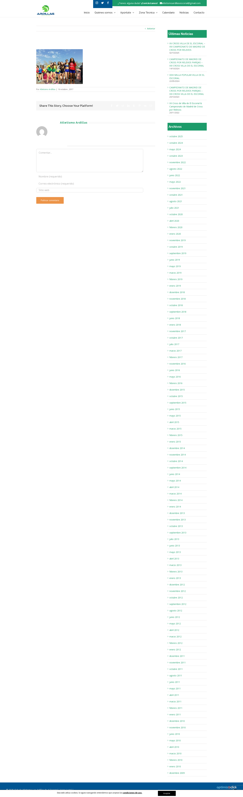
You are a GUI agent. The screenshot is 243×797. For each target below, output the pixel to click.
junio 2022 (174, 175)
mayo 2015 (175, 415)
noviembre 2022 (177, 162)
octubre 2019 (176, 246)
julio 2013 (174, 539)
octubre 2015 (176, 396)
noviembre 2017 (177, 331)
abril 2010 (174, 746)
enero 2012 (175, 649)
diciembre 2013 (177, 513)
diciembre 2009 (177, 772)
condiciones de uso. (132, 792)
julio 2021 (174, 207)
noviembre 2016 (177, 363)
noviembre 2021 (177, 188)
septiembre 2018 (177, 311)
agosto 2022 (175, 168)
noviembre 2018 (177, 298)
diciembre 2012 (177, 584)
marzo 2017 (175, 350)
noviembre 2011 (177, 662)
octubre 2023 (176, 155)
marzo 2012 (175, 636)
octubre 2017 (176, 337)
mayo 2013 (175, 552)
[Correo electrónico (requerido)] (89, 183)
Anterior (151, 28)
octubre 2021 (176, 194)
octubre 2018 (176, 305)
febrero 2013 (175, 571)
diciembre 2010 (177, 721)
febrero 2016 (175, 383)
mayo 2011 (175, 688)
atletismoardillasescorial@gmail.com (179, 3)
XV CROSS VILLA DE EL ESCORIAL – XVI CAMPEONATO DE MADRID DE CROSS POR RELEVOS (187, 46)
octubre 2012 (176, 597)
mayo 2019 (175, 266)
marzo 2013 (175, 565)
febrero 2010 (175, 759)
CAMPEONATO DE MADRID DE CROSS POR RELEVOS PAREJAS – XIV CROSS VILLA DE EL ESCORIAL (186, 62)
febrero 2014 (175, 500)
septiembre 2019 (177, 253)
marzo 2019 (175, 272)
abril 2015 (174, 422)
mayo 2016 (175, 376)
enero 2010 (175, 766)
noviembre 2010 (177, 727)
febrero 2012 (175, 643)
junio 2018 (174, 318)
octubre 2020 (176, 214)
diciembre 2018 (177, 292)
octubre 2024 (176, 142)
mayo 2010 (175, 740)
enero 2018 (175, 324)
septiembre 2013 (177, 532)
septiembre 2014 (177, 467)
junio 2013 (174, 545)
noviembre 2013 (177, 519)
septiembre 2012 (177, 604)
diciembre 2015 (177, 389)
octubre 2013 (176, 526)
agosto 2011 (175, 675)
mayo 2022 (175, 181)
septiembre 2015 (177, 402)
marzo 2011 (175, 701)
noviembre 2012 (177, 591)
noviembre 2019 (177, 240)
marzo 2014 (175, 493)
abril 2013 (174, 558)
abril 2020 (174, 220)
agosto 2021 (175, 201)
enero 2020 (175, 233)
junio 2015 (174, 409)
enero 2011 (175, 714)
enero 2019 (175, 285)
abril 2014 (174, 487)
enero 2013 (175, 578)
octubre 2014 (176, 461)
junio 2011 (174, 682)
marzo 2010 (175, 753)
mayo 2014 (175, 480)
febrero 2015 (175, 435)
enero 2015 (175, 441)
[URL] (89, 190)
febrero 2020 (175, 227)
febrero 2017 (175, 357)
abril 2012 (174, 630)
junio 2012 (174, 617)
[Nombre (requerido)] (89, 176)
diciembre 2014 (177, 448)
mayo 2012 (175, 623)
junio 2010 (174, 734)
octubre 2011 (176, 669)
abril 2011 (174, 695)
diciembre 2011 (177, 656)
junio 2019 (174, 259)
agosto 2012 (175, 610)
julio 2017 (174, 344)
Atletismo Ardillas (47, 89)
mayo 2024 (175, 149)
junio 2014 (174, 474)
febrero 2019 (175, 279)
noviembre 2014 (177, 454)
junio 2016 (174, 370)
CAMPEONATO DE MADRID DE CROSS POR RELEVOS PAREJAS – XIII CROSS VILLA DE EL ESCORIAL (186, 90)
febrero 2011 (175, 708)
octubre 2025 (176, 136)
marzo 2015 (175, 428)
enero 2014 (175, 506)
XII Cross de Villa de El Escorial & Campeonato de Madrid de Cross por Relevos (186, 106)
